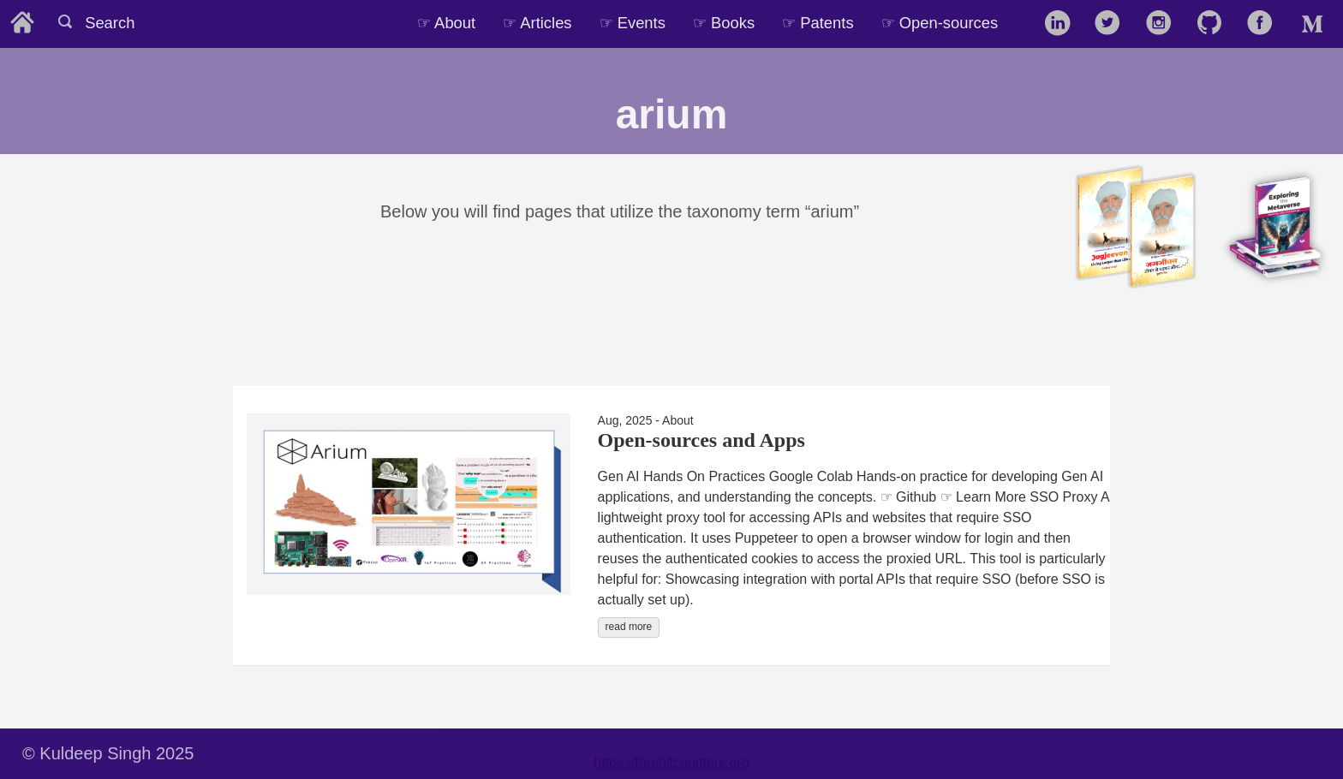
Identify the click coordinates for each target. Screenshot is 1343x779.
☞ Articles (537, 23)
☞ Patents (817, 23)
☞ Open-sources (940, 23)
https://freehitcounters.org (671, 762)
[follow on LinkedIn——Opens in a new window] (1062, 24)
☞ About (446, 23)
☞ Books (724, 23)
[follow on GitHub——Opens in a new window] (1215, 24)
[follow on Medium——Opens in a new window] (1316, 24)
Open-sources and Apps (701, 440)
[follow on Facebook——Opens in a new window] (1265, 24)
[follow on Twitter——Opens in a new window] (1113, 24)
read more (629, 627)
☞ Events (633, 23)
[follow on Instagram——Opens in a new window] (1164, 24)
